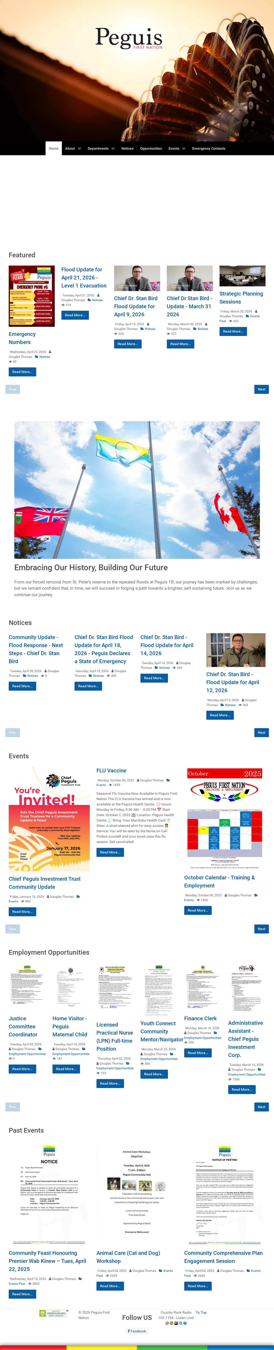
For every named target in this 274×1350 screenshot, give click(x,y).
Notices (42, 357)
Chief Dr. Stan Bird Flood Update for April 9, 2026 (136, 306)
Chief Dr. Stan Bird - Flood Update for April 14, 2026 (166, 645)
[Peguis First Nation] (137, 1342)
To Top (201, 1312)
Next (261, 389)
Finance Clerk (200, 1018)
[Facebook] (137, 1331)
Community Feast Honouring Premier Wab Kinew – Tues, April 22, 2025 (47, 1261)
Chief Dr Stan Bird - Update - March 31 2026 (189, 306)
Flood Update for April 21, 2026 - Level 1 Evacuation (84, 277)
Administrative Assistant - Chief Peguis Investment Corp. (245, 1039)
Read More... (22, 372)
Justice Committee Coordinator (23, 1026)
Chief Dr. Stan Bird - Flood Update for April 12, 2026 (232, 682)
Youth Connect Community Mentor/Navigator (161, 1031)
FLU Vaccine (111, 770)
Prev (12, 389)
